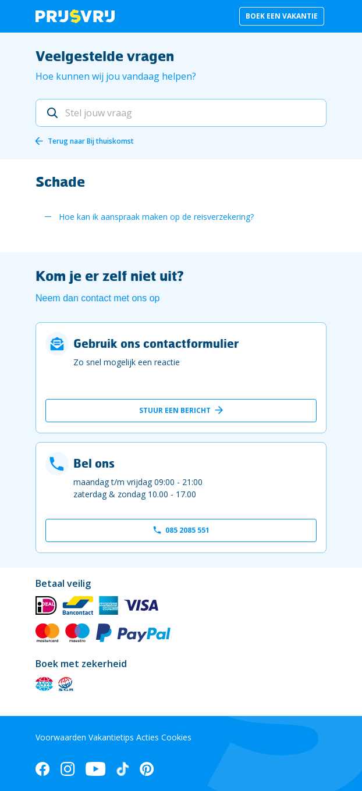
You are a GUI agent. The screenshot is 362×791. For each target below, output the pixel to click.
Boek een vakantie (282, 16)
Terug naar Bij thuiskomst (91, 141)
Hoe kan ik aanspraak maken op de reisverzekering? (156, 216)
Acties (147, 737)
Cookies (176, 737)
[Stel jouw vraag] (181, 113)
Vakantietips (111, 737)
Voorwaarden (61, 737)
